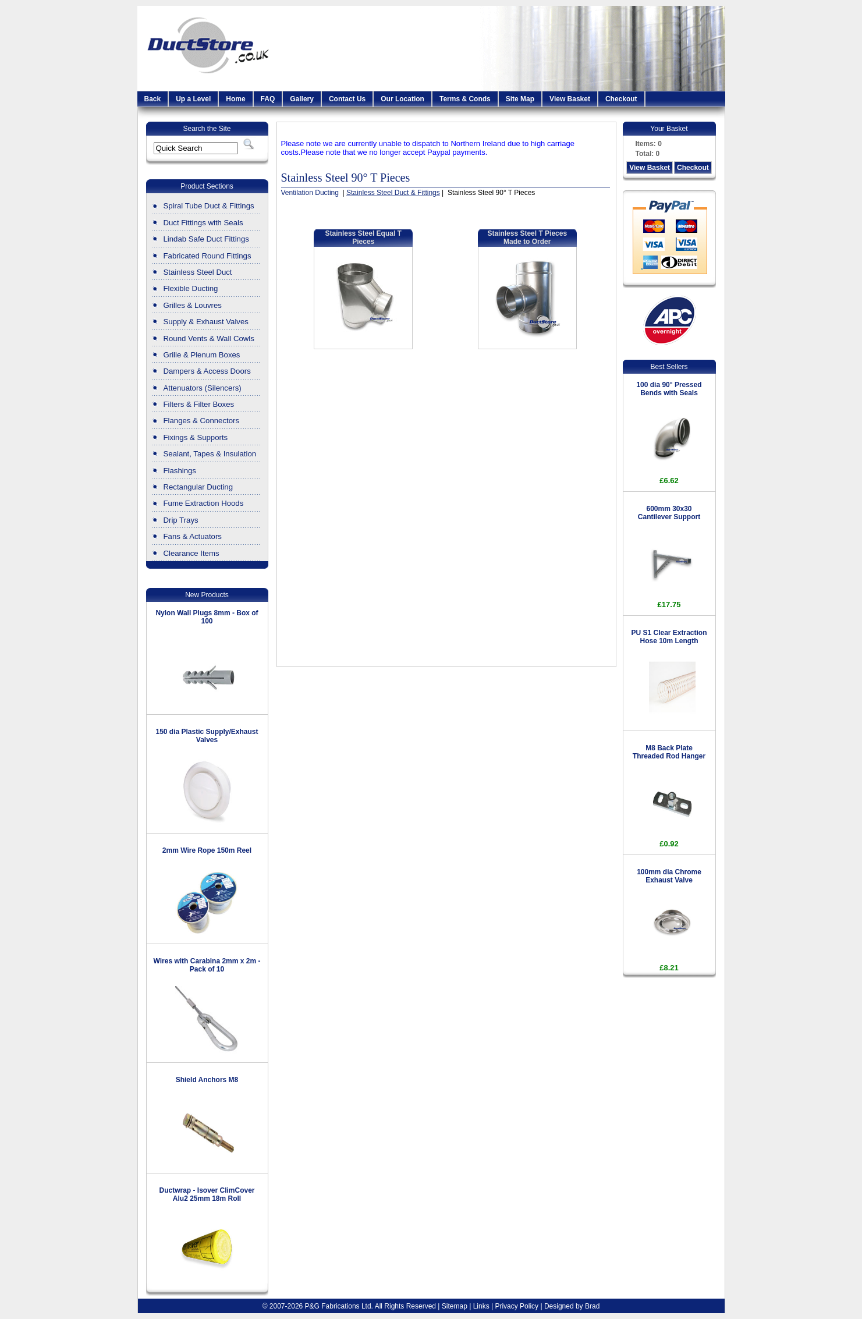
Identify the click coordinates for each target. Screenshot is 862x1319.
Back (152, 99)
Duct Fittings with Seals (203, 222)
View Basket (569, 99)
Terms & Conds (465, 99)
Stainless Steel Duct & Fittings (393, 193)
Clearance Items (191, 553)
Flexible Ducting (191, 288)
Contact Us (347, 99)
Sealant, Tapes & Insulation (210, 453)
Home (235, 99)
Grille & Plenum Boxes (202, 354)
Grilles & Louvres (193, 305)
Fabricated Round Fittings (207, 255)
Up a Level (193, 99)
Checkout (621, 99)
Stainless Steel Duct (198, 272)
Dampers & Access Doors (207, 371)
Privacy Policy (516, 1306)
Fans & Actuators (193, 536)
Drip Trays (181, 520)
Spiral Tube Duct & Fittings (209, 205)
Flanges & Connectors (201, 420)
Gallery (302, 99)
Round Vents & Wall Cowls (209, 338)
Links (481, 1306)
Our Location (402, 99)
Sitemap (454, 1306)
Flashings (180, 470)
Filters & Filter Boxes (199, 404)
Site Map (520, 99)
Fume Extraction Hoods (204, 503)
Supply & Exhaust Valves (206, 321)
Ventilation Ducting (311, 193)
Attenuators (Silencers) (203, 388)
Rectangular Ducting (198, 487)
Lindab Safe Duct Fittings (206, 239)
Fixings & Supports (196, 437)
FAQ (268, 99)
